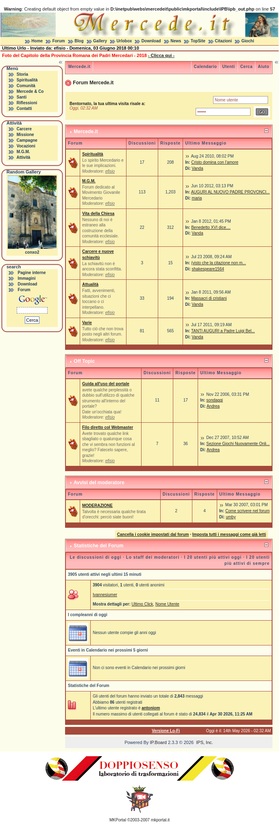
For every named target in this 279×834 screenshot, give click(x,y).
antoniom (151, 708)
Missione (25, 134)
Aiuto (263, 66)
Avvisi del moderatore (99, 482)
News (175, 41)
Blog (78, 41)
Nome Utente (167, 604)
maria (197, 198)
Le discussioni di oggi (95, 557)
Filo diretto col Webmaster (107, 427)
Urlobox (124, 41)
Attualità (90, 284)
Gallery (100, 41)
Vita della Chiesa (98, 213)
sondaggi (214, 400)
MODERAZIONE (97, 505)
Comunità (26, 85)
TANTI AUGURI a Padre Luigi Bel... (223, 331)
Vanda (197, 168)
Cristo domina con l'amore (214, 162)
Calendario (205, 66)
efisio (110, 171)
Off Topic (84, 361)
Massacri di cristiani (209, 298)
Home (37, 41)
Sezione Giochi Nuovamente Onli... (238, 443)
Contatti (24, 108)
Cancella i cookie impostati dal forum (153, 534)
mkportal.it (160, 820)
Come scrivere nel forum (247, 511)
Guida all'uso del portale (105, 384)
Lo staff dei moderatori (152, 557)
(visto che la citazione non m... (218, 263)
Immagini (27, 278)
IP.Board (158, 742)
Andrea (213, 406)
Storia (22, 74)
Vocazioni (26, 146)
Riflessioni (27, 103)
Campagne (27, 140)
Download (151, 41)
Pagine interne (32, 272)
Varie (87, 322)
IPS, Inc (204, 742)
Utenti (228, 66)
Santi (21, 97)
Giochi (248, 41)
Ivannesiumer (105, 595)
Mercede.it (79, 66)
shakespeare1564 (208, 269)
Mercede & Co (30, 91)
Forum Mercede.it (93, 83)
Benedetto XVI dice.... (211, 227)
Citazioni (223, 41)
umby (230, 517)
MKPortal (117, 820)
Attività (23, 157)
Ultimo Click (142, 604)
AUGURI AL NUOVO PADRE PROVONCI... (230, 192)
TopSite (198, 41)
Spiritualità (27, 80)
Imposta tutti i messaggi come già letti (229, 534)
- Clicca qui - (161, 55)
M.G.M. (23, 151)
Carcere (24, 129)
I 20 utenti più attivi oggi (213, 557)
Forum (58, 41)
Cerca (246, 66)
